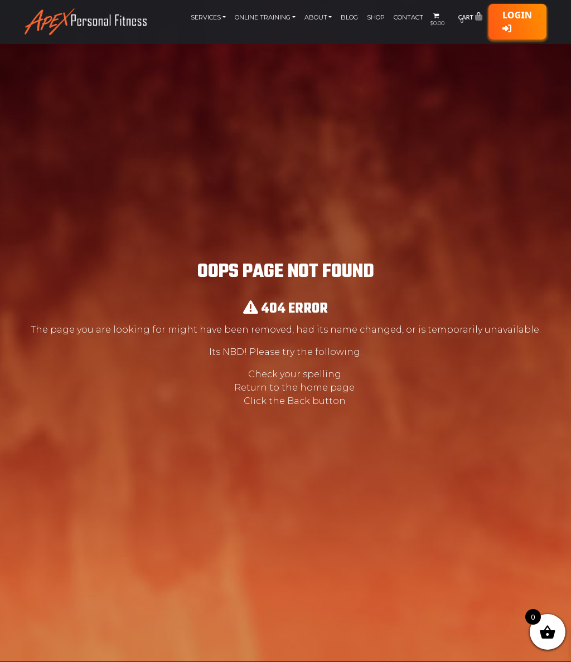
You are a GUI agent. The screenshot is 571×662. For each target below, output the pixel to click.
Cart (470, 19)
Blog (349, 17)
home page (327, 387)
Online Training (263, 17)
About (315, 17)
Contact (408, 17)
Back (298, 401)
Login (517, 21)
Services (206, 17)
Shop (376, 17)
